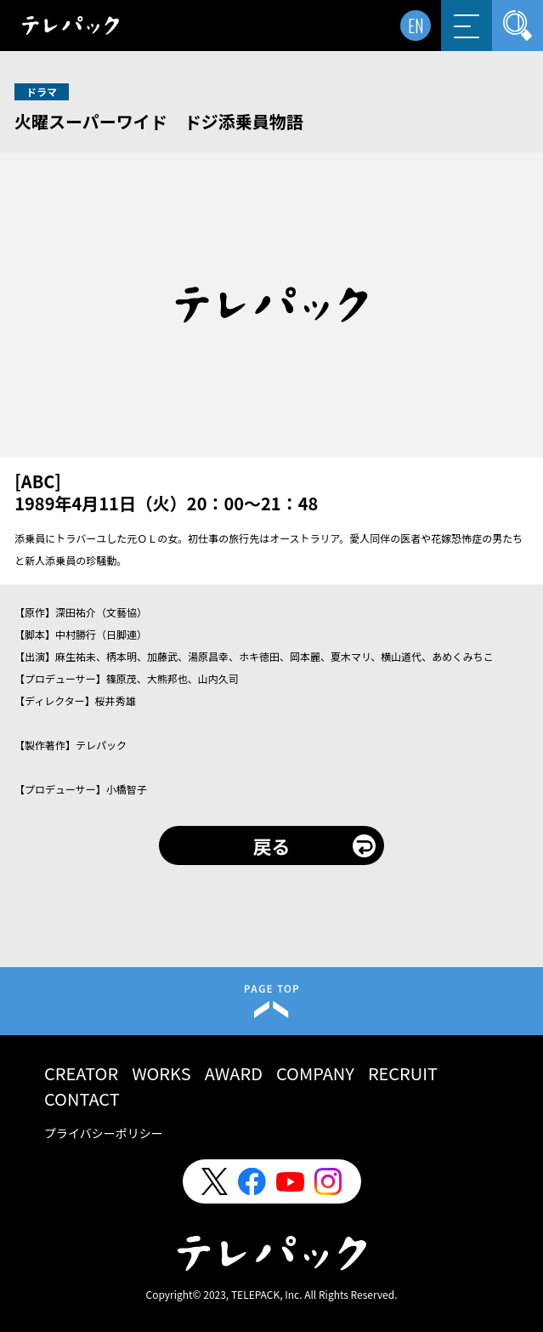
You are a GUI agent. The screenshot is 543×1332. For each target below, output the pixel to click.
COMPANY (315, 1073)
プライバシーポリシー (103, 1132)
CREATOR (81, 1073)
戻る (271, 845)
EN (416, 25)
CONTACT (82, 1098)
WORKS (161, 1073)
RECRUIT (403, 1073)
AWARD (234, 1073)
